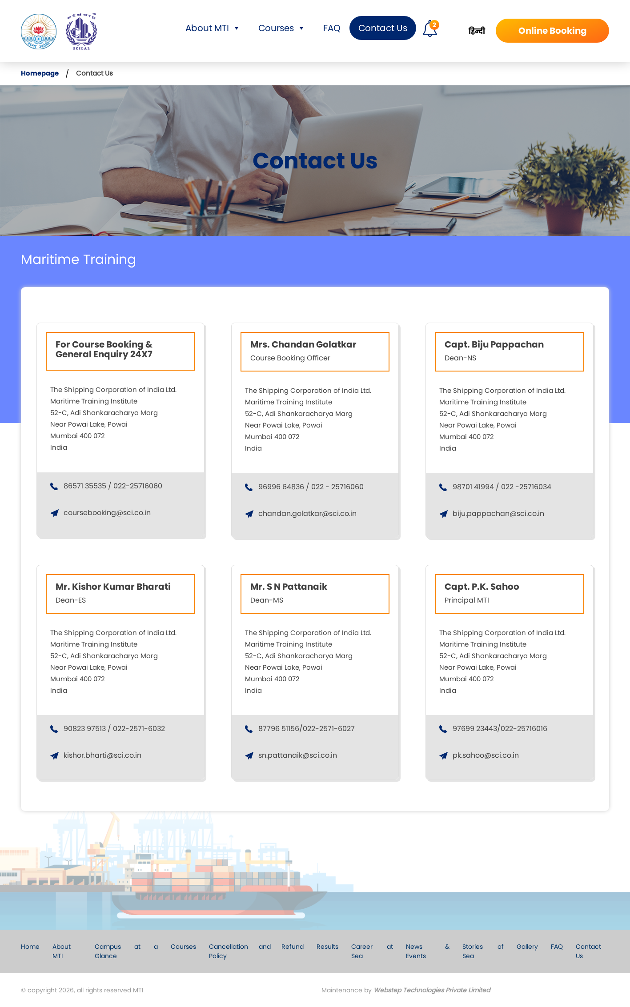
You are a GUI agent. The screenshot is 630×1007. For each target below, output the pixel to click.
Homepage (40, 73)
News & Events (427, 951)
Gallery (527, 946)
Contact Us (382, 28)
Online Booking (552, 30)
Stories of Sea (482, 951)
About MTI (213, 28)
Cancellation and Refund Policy (256, 951)
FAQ (332, 28)
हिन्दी (477, 31)
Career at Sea (372, 951)
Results (327, 946)
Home (30, 946)
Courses (281, 28)
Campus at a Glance (126, 951)
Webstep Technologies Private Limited (431, 990)
